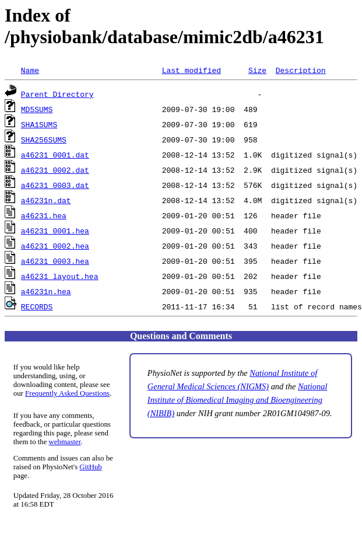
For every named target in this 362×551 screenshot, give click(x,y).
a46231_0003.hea (55, 261)
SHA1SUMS (39, 124)
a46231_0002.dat (55, 170)
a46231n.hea (46, 291)
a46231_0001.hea (55, 230)
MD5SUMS (37, 109)
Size (257, 70)
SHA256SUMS (43, 139)
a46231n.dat (46, 200)
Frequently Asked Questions (67, 393)
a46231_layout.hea (60, 276)
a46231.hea (43, 215)
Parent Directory (57, 94)
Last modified (191, 70)
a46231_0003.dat (55, 185)
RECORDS (37, 306)
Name (30, 70)
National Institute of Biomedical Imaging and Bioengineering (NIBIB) (237, 400)
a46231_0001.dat (55, 154)
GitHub (90, 467)
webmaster (65, 442)
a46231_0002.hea (55, 245)
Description (301, 70)
